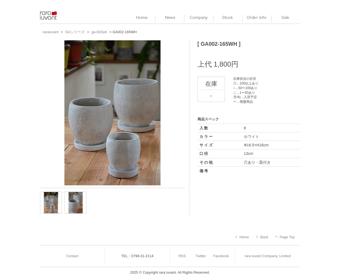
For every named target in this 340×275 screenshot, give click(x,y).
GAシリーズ (75, 32)
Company (198, 18)
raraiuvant (49, 15)
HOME (140, 18)
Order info (256, 18)
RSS (182, 256)
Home (244, 237)
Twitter (201, 256)
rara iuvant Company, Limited (267, 256)
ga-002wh (99, 32)
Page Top (287, 237)
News (169, 18)
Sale (286, 18)
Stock (227, 18)
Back (264, 237)
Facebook (221, 256)
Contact (72, 256)
